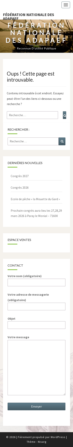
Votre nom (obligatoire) (36, 279)
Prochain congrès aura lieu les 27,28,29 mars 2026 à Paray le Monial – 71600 (36, 213)
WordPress (58, 437)
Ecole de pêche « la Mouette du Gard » (35, 199)
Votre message (36, 365)
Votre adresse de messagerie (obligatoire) (36, 300)
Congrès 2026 (20, 187)
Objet (36, 322)
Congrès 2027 (20, 176)
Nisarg (42, 441)
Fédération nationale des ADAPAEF (28, 16)
